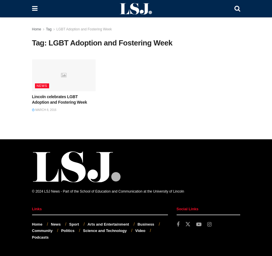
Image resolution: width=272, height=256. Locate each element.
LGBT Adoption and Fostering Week (84, 29)
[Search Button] (237, 8)
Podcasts (40, 237)
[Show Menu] (35, 8)
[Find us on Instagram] (209, 224)
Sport (74, 224)
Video (140, 230)
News (42, 85)
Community (42, 230)
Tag (48, 29)
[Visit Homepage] (135, 8)
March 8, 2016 (44, 109)
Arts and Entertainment (108, 224)
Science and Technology (105, 230)
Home (36, 29)
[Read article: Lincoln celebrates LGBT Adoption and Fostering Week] (64, 75)
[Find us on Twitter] (187, 224)
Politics (67, 230)
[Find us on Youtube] (198, 224)
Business (146, 224)
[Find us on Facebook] (178, 224)
